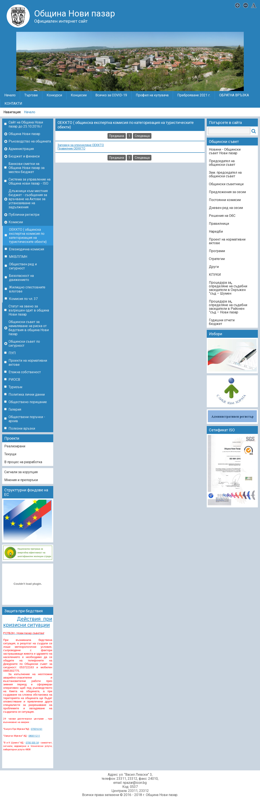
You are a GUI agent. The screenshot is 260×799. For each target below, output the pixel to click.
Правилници (219, 224)
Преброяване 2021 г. (193, 95)
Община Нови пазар (24, 134)
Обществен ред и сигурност (23, 266)
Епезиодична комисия (26, 249)
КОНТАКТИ (13, 103)
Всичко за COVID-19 (111, 95)
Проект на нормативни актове (227, 241)
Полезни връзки (22, 428)
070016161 (36, 729)
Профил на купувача (152, 95)
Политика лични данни (27, 394)
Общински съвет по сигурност (24, 343)
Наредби (216, 231)
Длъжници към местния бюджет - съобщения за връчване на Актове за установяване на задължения (28, 199)
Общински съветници (226, 184)
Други (214, 267)
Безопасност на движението (21, 278)
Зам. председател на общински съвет (225, 174)
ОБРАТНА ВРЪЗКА (234, 95)
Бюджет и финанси (24, 156)
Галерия (15, 409)
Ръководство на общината (30, 141)
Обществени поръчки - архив (27, 419)
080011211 (34, 735)
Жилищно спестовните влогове (27, 289)
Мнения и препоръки (21, 480)
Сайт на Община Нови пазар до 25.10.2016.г (26, 124)
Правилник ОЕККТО (71, 148)
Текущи (10, 454)
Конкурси (54, 95)
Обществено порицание (28, 402)
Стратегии (217, 259)
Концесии (79, 95)
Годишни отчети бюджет (222, 322)
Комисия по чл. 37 (23, 299)
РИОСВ (14, 379)
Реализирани (14, 446)
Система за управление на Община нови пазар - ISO (29, 181)
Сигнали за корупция (21, 472)
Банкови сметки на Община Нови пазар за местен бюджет (26, 168)
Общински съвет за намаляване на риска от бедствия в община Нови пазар (29, 328)
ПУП (12, 353)
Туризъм (15, 387)
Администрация (21, 149)
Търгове (31, 95)
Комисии (16, 222)
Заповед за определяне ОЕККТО (81, 145)
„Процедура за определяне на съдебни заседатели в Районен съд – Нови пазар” (228, 306)
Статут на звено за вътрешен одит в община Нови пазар (29, 310)
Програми (217, 251)
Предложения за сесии (227, 192)
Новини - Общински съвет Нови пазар (225, 151)
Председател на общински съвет (222, 163)
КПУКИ (215, 275)
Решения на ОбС (222, 216)
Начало (10, 95)
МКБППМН (18, 257)
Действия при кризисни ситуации (27, 622)
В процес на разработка (23, 462)
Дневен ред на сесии (226, 208)
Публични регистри (24, 215)
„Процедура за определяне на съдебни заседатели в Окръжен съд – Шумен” (228, 288)
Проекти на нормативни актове (28, 362)
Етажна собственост (25, 372)
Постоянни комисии (225, 200)
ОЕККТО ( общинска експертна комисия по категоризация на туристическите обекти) (28, 236)
